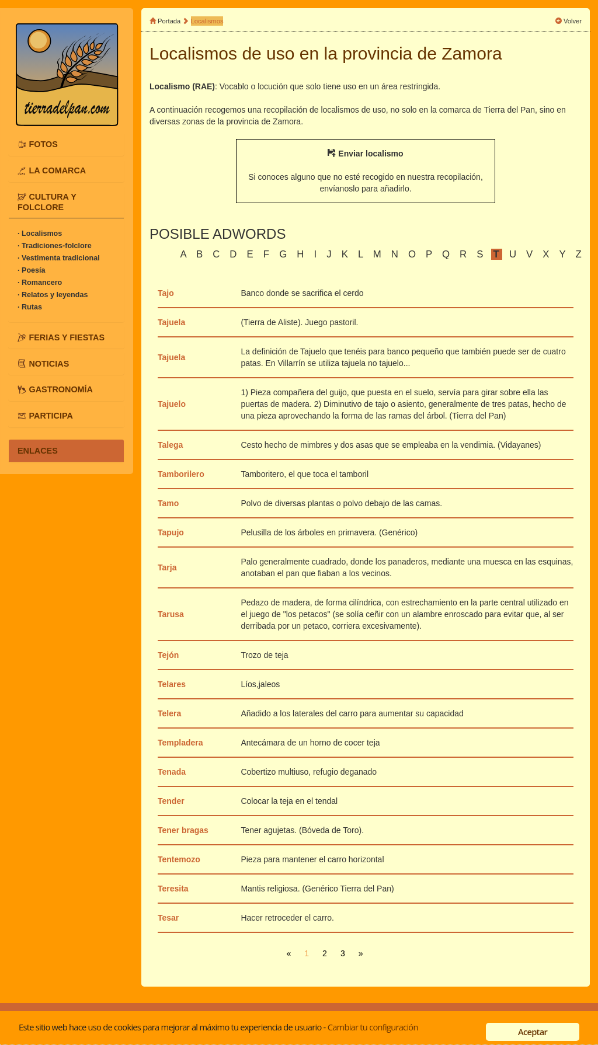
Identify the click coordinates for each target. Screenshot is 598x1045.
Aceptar (532, 1031)
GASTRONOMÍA (61, 389)
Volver (573, 21)
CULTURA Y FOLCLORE (47, 202)
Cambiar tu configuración (373, 1027)
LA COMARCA (57, 170)
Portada (169, 21)
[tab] (66, 144)
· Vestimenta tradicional (59, 258)
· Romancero (40, 282)
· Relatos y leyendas (53, 295)
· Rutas (30, 307)
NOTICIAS (49, 363)
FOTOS (43, 144)
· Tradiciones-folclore (55, 246)
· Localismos (40, 233)
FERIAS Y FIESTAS (67, 337)
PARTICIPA (50, 415)
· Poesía (32, 270)
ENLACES (38, 450)
